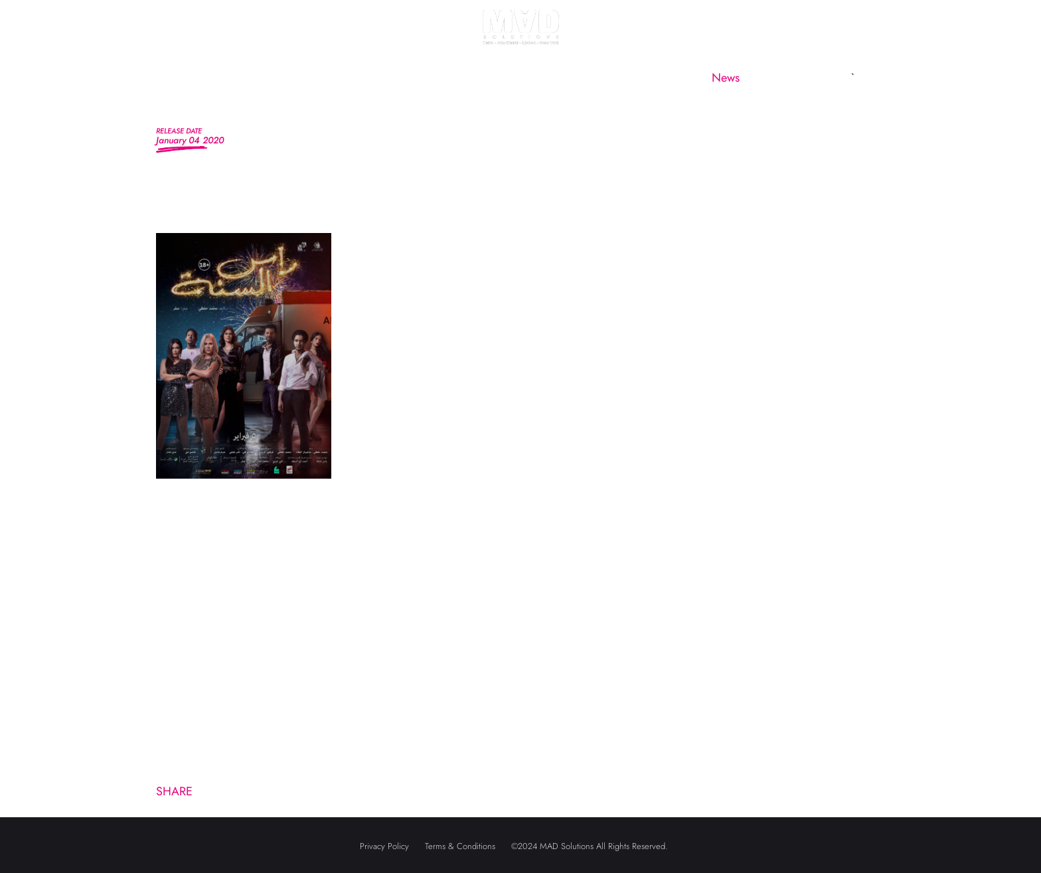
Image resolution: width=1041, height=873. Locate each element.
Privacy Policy (384, 846)
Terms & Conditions (460, 846)
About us (299, 77)
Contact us (805, 77)
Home (221, 77)
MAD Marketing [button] (401, 77)
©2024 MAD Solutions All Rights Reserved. (589, 846)
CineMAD (647, 77)
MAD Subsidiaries (538, 77)
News (726, 77)
